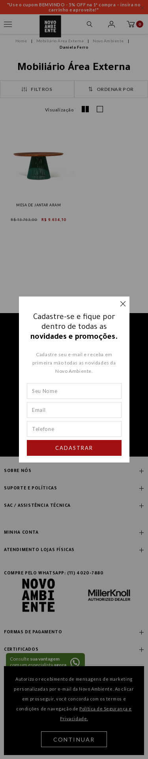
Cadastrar (74, 448)
